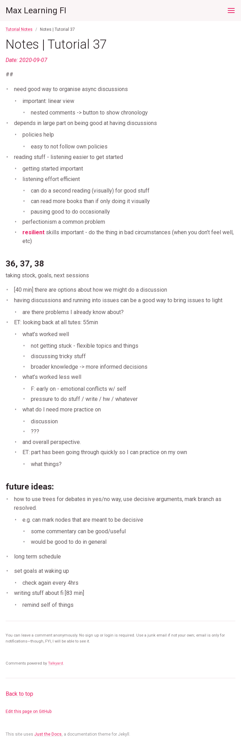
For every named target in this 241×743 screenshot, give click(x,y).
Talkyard (55, 663)
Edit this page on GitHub (28, 711)
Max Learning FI (36, 10)
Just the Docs (48, 734)
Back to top (19, 693)
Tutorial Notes (19, 29)
